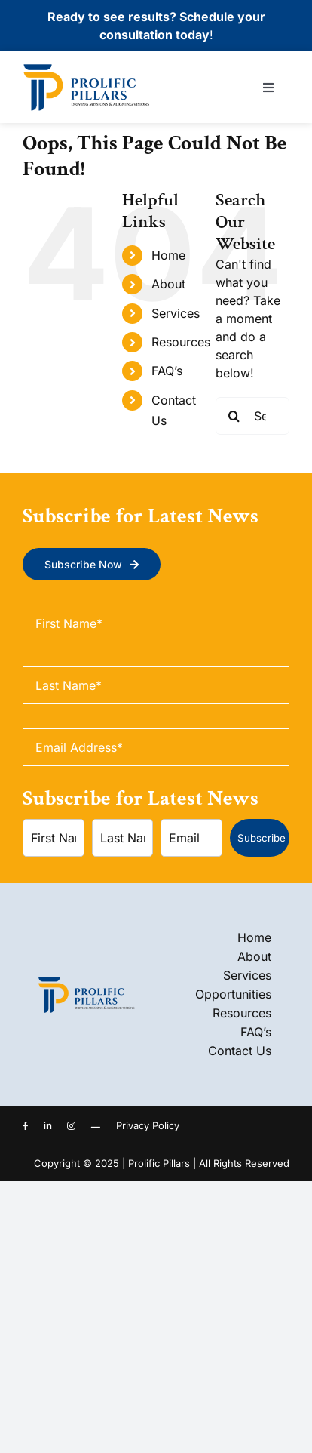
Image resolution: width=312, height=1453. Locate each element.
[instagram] (71, 1126)
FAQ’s (166, 370)
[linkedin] (48, 1126)
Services (175, 313)
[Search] (234, 416)
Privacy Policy (147, 1125)
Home (168, 255)
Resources (180, 341)
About (168, 283)
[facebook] (26, 1126)
